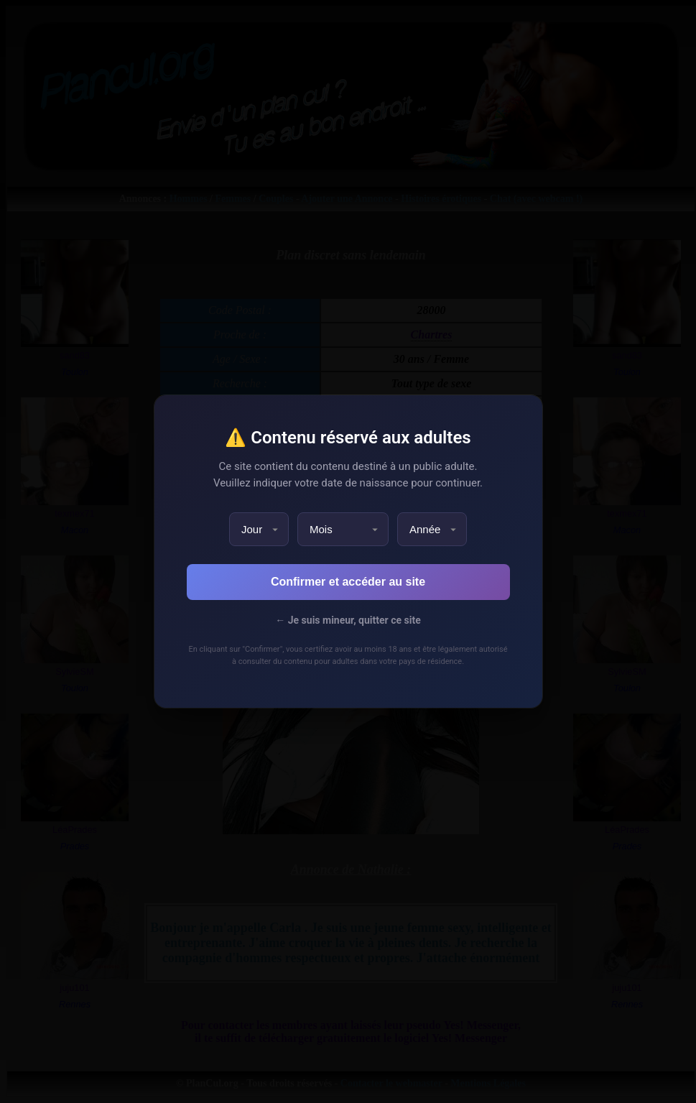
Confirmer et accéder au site (348, 582)
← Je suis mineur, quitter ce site (347, 620)
